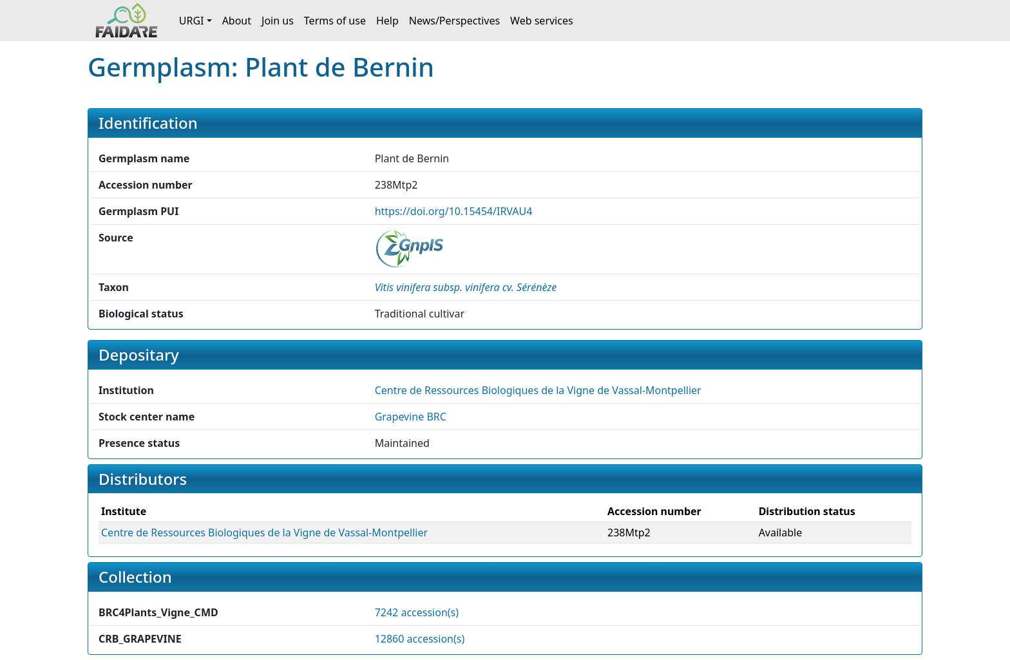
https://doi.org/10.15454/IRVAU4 (454, 211)
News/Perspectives (454, 21)
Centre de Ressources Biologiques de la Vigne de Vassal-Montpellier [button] (538, 390)
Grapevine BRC (410, 417)
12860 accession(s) (420, 639)
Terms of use (335, 21)
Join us (278, 21)
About (236, 21)
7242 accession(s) (417, 612)
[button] (466, 287)
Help (387, 21)
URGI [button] (191, 21)
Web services (541, 21)
